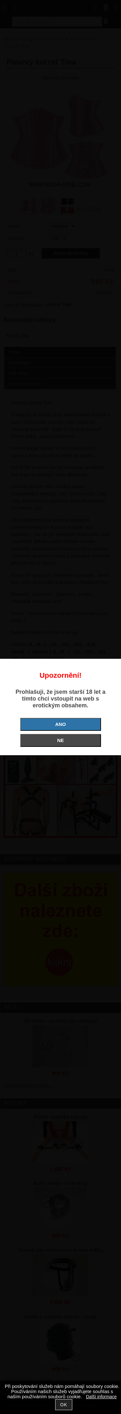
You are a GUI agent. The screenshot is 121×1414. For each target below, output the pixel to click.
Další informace (101, 1396)
